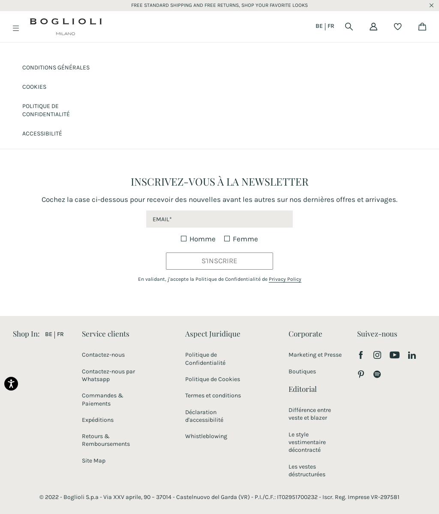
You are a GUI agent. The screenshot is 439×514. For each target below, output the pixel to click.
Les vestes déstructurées (307, 470)
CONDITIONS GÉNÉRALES (56, 67)
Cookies (34, 86)
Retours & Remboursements (106, 440)
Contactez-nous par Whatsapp (108, 375)
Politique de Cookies (212, 379)
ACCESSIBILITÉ (42, 133)
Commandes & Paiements (102, 399)
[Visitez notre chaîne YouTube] (395, 356)
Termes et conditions (213, 395)
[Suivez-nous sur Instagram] (377, 356)
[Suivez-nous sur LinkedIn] (412, 356)
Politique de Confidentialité (205, 358)
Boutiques (302, 371)
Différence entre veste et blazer (310, 413)
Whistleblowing (206, 436)
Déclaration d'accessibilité (204, 416)
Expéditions (98, 420)
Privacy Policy (285, 279)
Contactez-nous (103, 354)
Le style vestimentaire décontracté (307, 442)
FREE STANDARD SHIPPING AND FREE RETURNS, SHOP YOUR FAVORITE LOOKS (219, 5)
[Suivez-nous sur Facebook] (361, 356)
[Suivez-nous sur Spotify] (377, 375)
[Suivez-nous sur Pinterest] (361, 375)
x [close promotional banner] (431, 5)
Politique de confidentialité (46, 109)
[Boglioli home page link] (66, 28)
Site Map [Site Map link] (93, 460)
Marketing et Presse (315, 354)
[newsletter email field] (219, 219)
